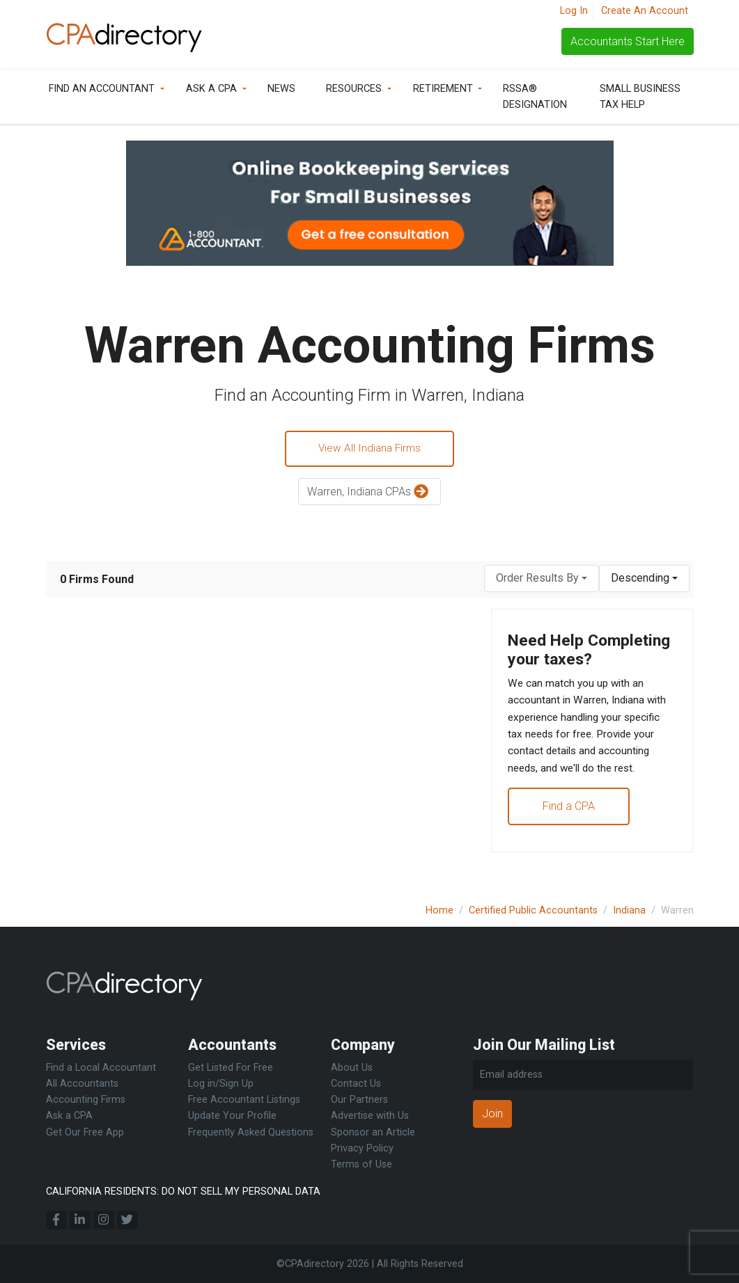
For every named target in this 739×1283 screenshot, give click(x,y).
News (281, 89)
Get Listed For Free (230, 1068)
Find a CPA (569, 835)
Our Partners (359, 1100)
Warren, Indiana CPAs (369, 493)
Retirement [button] (443, 89)
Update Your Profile (232, 1116)
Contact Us (356, 1084)
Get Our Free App (85, 1132)
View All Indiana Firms (370, 449)
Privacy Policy (362, 1148)
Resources (354, 89)
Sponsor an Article (373, 1132)
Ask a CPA (211, 89)
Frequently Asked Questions (250, 1132)
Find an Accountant (102, 89)
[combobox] (541, 579)
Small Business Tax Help (640, 97)
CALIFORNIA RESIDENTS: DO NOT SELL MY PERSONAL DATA (183, 1191)
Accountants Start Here (627, 41)
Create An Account (644, 11)
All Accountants (82, 1084)
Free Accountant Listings (244, 1100)
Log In (574, 11)
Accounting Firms (85, 1100)
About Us (352, 1068)
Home (439, 910)
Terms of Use (361, 1164)
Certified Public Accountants (533, 910)
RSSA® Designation (535, 97)
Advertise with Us (370, 1116)
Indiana (629, 910)
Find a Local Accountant (101, 1068)
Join (492, 1113)
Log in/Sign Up (221, 1084)
